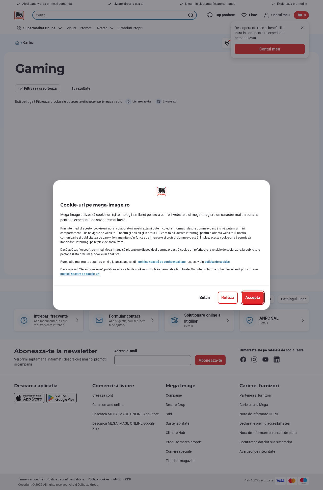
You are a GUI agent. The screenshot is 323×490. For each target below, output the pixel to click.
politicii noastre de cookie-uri (79, 274)
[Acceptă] (253, 298)
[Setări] (205, 298)
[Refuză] (228, 298)
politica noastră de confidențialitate (161, 262)
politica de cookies (217, 262)
